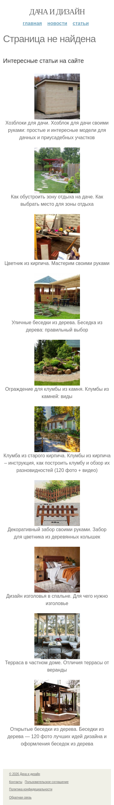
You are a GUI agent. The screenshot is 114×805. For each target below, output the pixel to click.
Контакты (15, 782)
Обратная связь (20, 797)
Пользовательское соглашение (47, 782)
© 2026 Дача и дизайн (24, 774)
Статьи (81, 23)
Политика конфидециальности (30, 789)
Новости (57, 23)
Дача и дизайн (57, 11)
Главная (32, 23)
